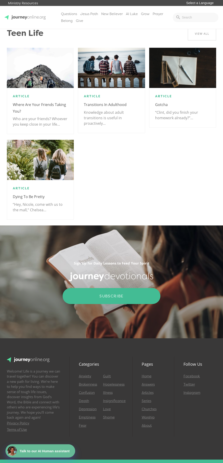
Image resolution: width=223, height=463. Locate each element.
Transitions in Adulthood (105, 104)
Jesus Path (89, 14)
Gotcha (161, 104)
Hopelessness (113, 384)
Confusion (87, 392)
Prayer (158, 14)
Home (146, 376)
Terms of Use (17, 429)
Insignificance (113, 401)
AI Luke (132, 14)
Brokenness (88, 384)
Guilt (107, 376)
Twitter (189, 384)
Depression (88, 409)
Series (146, 401)
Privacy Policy (18, 423)
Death (84, 401)
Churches (149, 409)
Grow (145, 14)
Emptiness (87, 417)
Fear (82, 425)
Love (107, 409)
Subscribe (111, 296)
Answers (148, 384)
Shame (109, 417)
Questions (69, 14)
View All (202, 34)
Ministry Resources (23, 3)
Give (79, 21)
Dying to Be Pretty (29, 196)
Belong (67, 21)
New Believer (112, 14)
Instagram (191, 392)
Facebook (191, 376)
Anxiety (85, 376)
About (147, 425)
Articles (148, 392)
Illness (108, 392)
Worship (148, 417)
